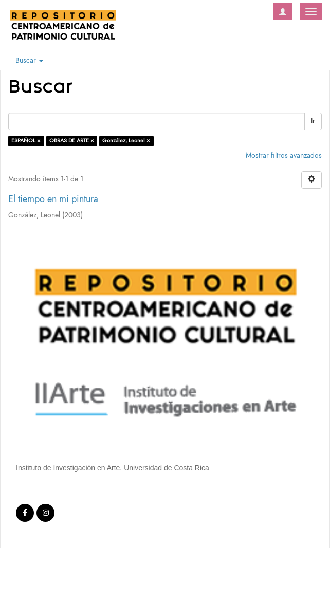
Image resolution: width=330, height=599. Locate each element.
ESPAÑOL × (26, 140)
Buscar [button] (29, 60)
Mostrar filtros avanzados (284, 155)
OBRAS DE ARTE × (71, 140)
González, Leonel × (126, 140)
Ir (313, 121)
